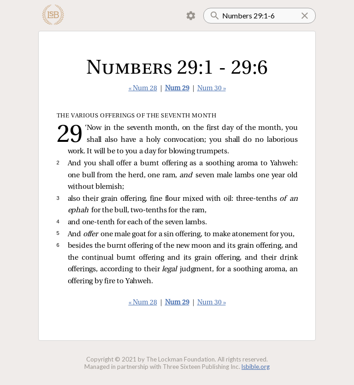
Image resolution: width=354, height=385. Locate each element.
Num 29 (177, 88)
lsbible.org (256, 366)
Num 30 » (211, 88)
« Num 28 (143, 88)
